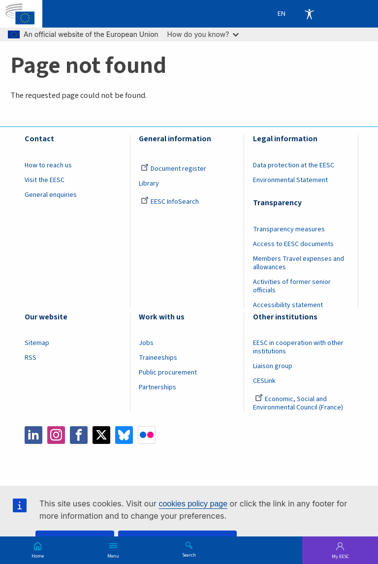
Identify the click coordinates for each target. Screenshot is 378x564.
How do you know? (203, 34)
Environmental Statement (290, 180)
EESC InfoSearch (170, 202)
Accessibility (309, 14)
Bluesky (124, 435)
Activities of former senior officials (292, 286)
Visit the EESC (44, 180)
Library (149, 183)
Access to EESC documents (293, 244)
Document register (173, 169)
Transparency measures (289, 229)
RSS (30, 358)
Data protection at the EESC (293, 165)
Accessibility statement (288, 305)
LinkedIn (33, 435)
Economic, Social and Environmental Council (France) (299, 403)
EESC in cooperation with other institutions (298, 347)
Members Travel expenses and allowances (298, 263)
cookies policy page (192, 504)
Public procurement (168, 372)
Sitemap (37, 343)
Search (189, 555)
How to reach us (48, 165)
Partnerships (157, 387)
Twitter (101, 435)
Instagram (56, 435)
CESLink (264, 381)
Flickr (147, 435)
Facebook (79, 435)
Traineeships (158, 358)
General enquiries (51, 195)
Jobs (146, 343)
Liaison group (272, 366)
